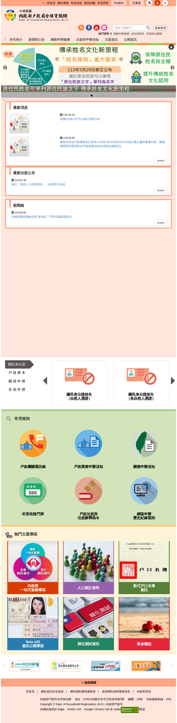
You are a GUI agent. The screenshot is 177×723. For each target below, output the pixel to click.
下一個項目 (172, 68)
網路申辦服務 (121, 33)
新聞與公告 (36, 39)
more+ (161, 160)
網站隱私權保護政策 (83, 691)
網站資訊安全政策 (52, 691)
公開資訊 (130, 39)
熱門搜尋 (105, 33)
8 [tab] (110, 96)
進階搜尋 (160, 28)
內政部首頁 (144, 691)
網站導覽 (63, 3)
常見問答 (103, 3)
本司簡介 (15, 39)
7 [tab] (104, 96)
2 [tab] (73, 96)
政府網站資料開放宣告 (116, 691)
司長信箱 (76, 3)
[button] (149, 3)
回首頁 (51, 3)
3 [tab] (79, 96)
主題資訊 (111, 39)
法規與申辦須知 (87, 39)
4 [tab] (85, 96)
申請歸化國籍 (154, 33)
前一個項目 (5, 68)
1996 (139, 699)
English (118, 2)
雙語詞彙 (89, 3)
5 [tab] (92, 96)
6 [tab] (98, 96)
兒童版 (136, 2)
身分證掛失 (137, 33)
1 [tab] (67, 96)
